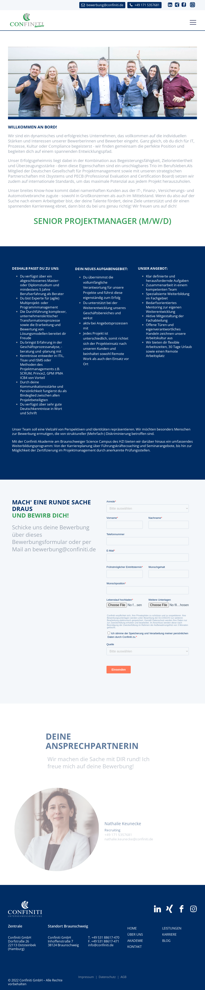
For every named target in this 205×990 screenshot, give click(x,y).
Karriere (169, 934)
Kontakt (134, 946)
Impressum (86, 977)
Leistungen (171, 928)
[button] (170, 5)
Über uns (135, 934)
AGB (124, 977)
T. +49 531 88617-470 (103, 937)
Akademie (135, 940)
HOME (132, 928)
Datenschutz (107, 977)
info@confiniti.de (101, 945)
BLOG (166, 940)
